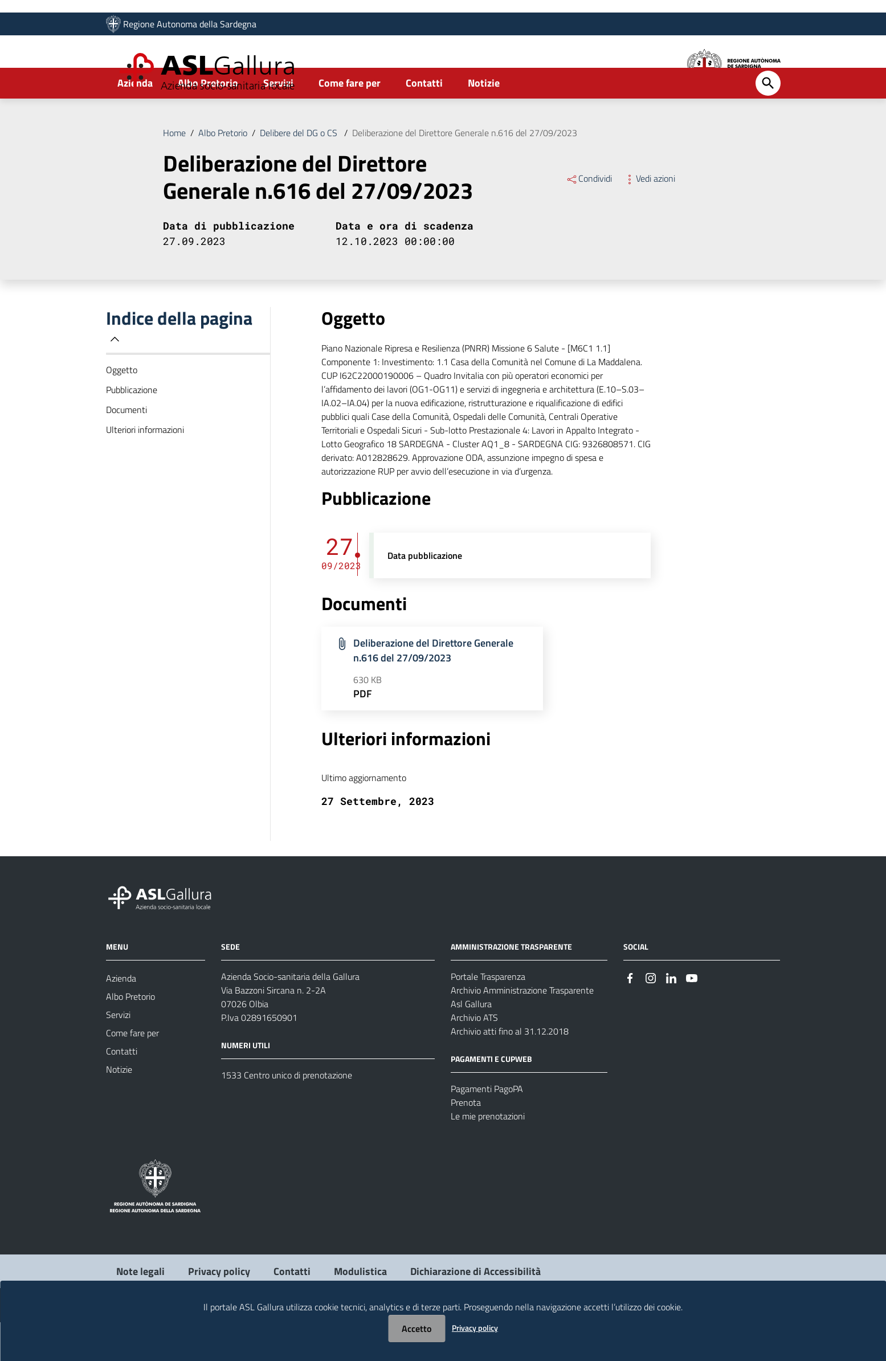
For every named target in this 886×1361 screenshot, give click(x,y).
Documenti (126, 448)
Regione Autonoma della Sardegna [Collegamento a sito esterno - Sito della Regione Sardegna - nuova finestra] (189, 27)
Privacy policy (475, 1328)
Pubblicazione (131, 428)
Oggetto (121, 408)
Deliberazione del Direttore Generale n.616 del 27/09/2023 (464, 171)
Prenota (466, 1141)
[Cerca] (768, 121)
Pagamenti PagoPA (487, 1127)
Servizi (278, 121)
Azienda (135, 121)
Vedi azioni (649, 217)
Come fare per (350, 121)
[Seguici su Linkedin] (671, 1016)
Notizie (484, 121)
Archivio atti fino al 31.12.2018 (510, 1070)
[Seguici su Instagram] (651, 1016)
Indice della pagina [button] (179, 365)
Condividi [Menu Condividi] (589, 217)
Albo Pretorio (208, 121)
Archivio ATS (474, 1056)
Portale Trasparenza (488, 1015)
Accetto (416, 1328)
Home (174, 171)
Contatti (424, 121)
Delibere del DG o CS (300, 171)
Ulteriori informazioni (145, 468)
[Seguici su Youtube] (692, 1016)
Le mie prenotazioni (488, 1155)
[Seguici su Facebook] (630, 1016)
